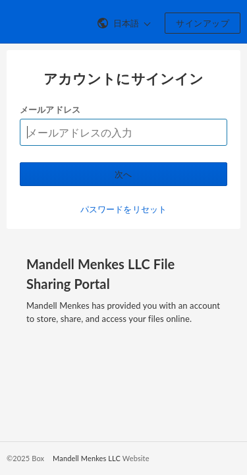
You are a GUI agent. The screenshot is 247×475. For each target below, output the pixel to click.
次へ (123, 174)
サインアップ (202, 23)
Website (136, 458)
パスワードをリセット (123, 209)
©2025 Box (25, 458)
